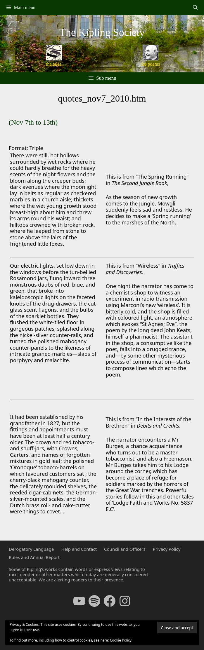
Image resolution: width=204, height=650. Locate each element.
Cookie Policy (121, 640)
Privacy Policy (167, 549)
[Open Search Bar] (195, 7)
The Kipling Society (102, 32)
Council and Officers (125, 549)
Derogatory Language (31, 549)
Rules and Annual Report (34, 557)
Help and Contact (79, 549)
